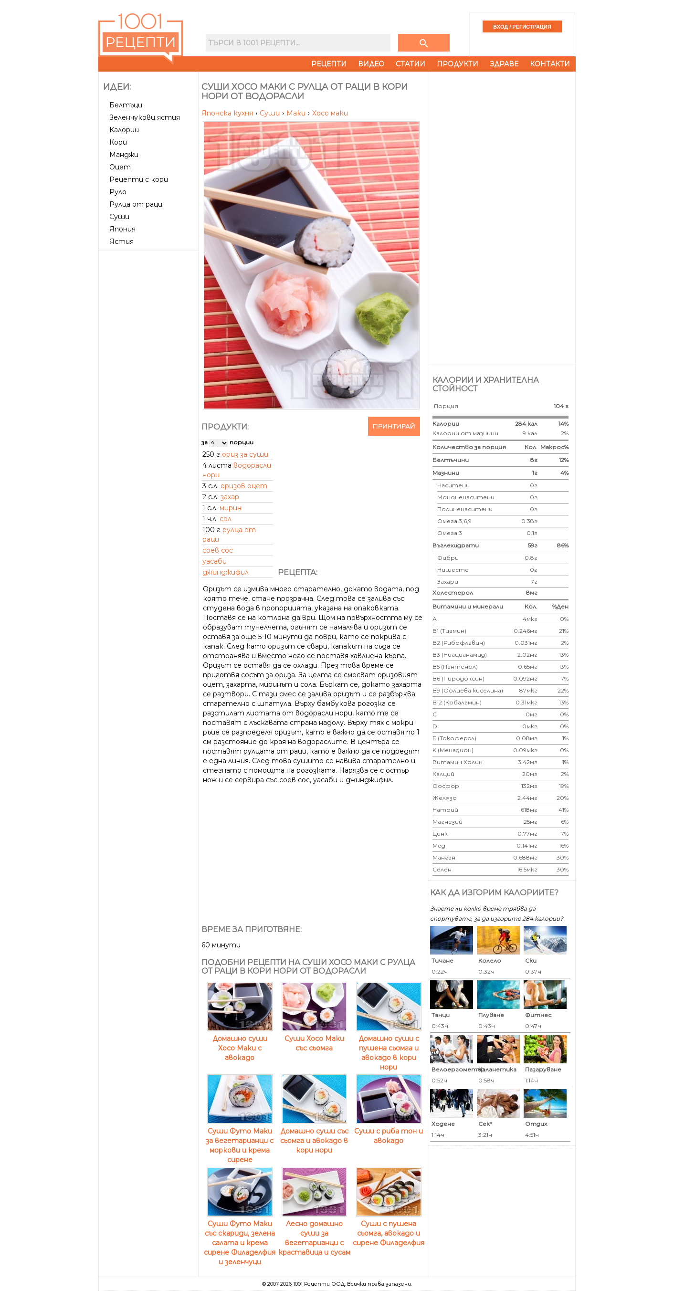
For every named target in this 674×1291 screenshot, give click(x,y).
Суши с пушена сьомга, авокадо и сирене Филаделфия (388, 1228)
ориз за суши (245, 454)
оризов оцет (244, 486)
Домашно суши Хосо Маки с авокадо (240, 1043)
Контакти (550, 64)
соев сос (217, 550)
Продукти (457, 64)
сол (226, 518)
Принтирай (394, 426)
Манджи (123, 154)
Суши (119, 216)
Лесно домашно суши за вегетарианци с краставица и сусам (314, 1233)
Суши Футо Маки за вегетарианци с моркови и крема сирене (240, 1140)
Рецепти (329, 64)
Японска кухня (228, 113)
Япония (122, 229)
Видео (371, 64)
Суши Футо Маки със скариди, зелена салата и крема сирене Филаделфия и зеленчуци (239, 1238)
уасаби (214, 561)
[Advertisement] (149, 397)
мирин (231, 508)
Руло (117, 192)
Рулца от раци (135, 204)
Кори (118, 142)
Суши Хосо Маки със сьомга (314, 1038)
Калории (124, 130)
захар (230, 497)
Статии (410, 64)
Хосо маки (330, 113)
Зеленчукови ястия (144, 117)
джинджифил (225, 572)
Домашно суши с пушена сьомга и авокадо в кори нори (388, 1048)
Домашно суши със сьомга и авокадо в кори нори (314, 1136)
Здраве (504, 64)
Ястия (121, 241)
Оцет (120, 167)
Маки (296, 113)
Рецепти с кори (138, 179)
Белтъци (125, 105)
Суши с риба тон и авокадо (388, 1131)
